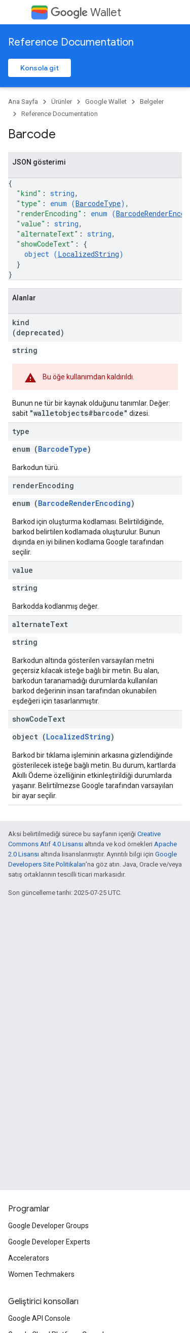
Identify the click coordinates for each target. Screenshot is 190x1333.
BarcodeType (98, 203)
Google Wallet (106, 101)
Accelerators (28, 1258)
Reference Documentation (71, 42)
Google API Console (39, 1318)
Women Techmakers (41, 1274)
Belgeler (152, 101)
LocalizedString (88, 254)
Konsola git (39, 67)
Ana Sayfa (23, 101)
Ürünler (61, 101)
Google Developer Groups (48, 1226)
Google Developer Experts (49, 1242)
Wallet (86, 12)
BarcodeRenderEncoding (84, 503)
